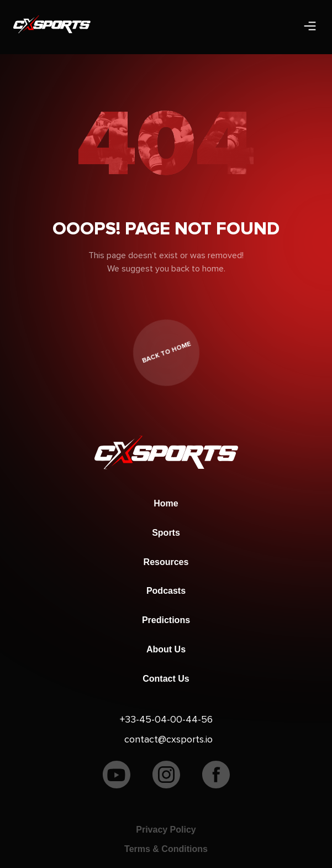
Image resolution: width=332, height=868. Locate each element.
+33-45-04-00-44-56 (166, 719)
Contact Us (166, 678)
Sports (166, 532)
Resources (166, 562)
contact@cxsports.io (168, 739)
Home (166, 503)
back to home (166, 352)
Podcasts (166, 590)
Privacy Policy (166, 829)
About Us (166, 649)
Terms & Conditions (166, 849)
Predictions (166, 620)
